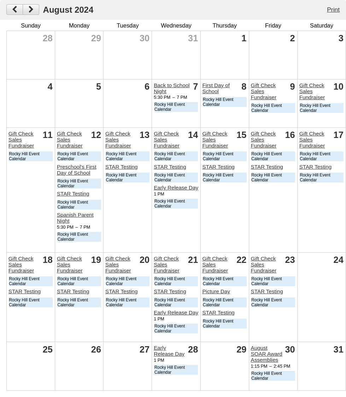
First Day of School (216, 88)
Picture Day (216, 291)
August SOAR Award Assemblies (266, 354)
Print (333, 9)
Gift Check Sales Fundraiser (264, 91)
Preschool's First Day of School (76, 170)
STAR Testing (73, 194)
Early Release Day (176, 188)
